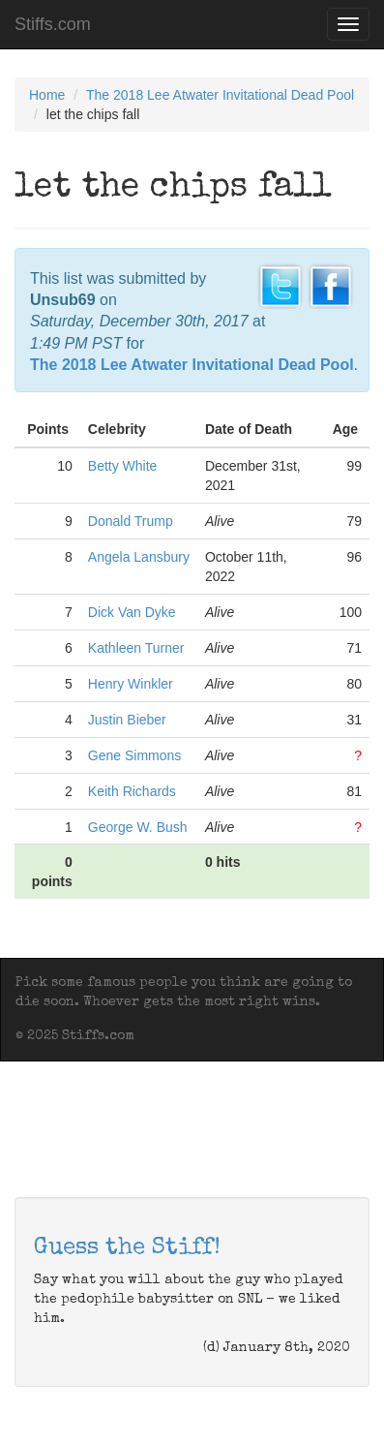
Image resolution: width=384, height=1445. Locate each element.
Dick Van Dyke (132, 612)
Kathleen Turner (136, 648)
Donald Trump (130, 521)
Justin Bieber (127, 719)
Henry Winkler (130, 684)
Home (47, 95)
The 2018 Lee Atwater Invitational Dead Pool (220, 95)
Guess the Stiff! (127, 1248)
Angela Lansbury (139, 557)
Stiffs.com (53, 24)
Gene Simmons (134, 755)
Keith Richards (132, 791)
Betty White (123, 466)
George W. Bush (138, 827)
